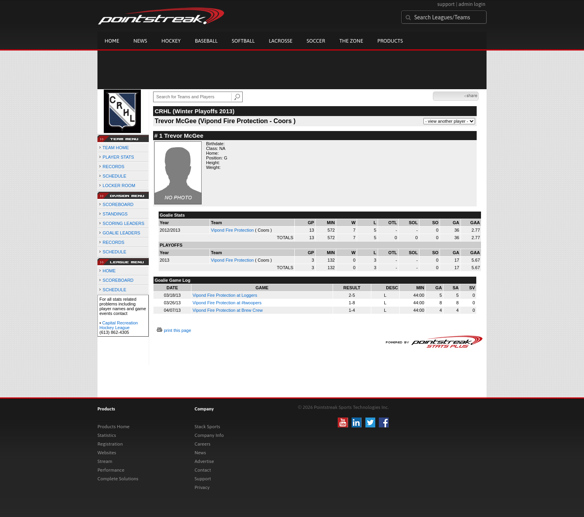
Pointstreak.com (161, 16)
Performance (110, 470)
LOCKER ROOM (119, 185)
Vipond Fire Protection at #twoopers (227, 302)
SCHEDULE (114, 176)
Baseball (206, 41)
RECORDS (113, 166)
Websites (106, 452)
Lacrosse (280, 41)
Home (112, 41)
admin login (472, 4)
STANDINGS (115, 214)
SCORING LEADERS (123, 223)
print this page (177, 330)
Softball (243, 41)
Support (203, 478)
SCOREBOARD (118, 204)
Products (390, 41)
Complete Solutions (117, 478)
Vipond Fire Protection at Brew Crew (228, 310)
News (140, 41)
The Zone (351, 41)
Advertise (204, 461)
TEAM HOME (116, 147)
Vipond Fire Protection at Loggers (225, 295)
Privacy (202, 487)
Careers (202, 444)
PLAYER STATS (118, 157)
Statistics (106, 435)
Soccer (316, 41)
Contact (203, 470)
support (446, 4)
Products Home (113, 426)
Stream (104, 461)
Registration (110, 444)
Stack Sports (207, 426)
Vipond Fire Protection (232, 230)
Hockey (171, 41)
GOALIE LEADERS (121, 232)
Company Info (209, 435)
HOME (109, 270)
